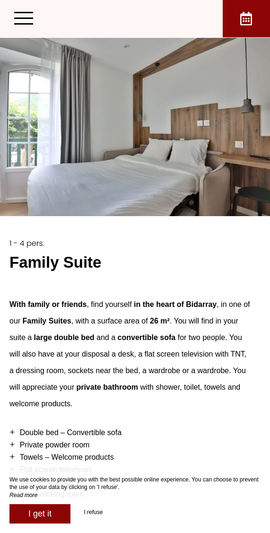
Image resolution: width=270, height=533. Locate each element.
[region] (135, 374)
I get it (40, 513)
